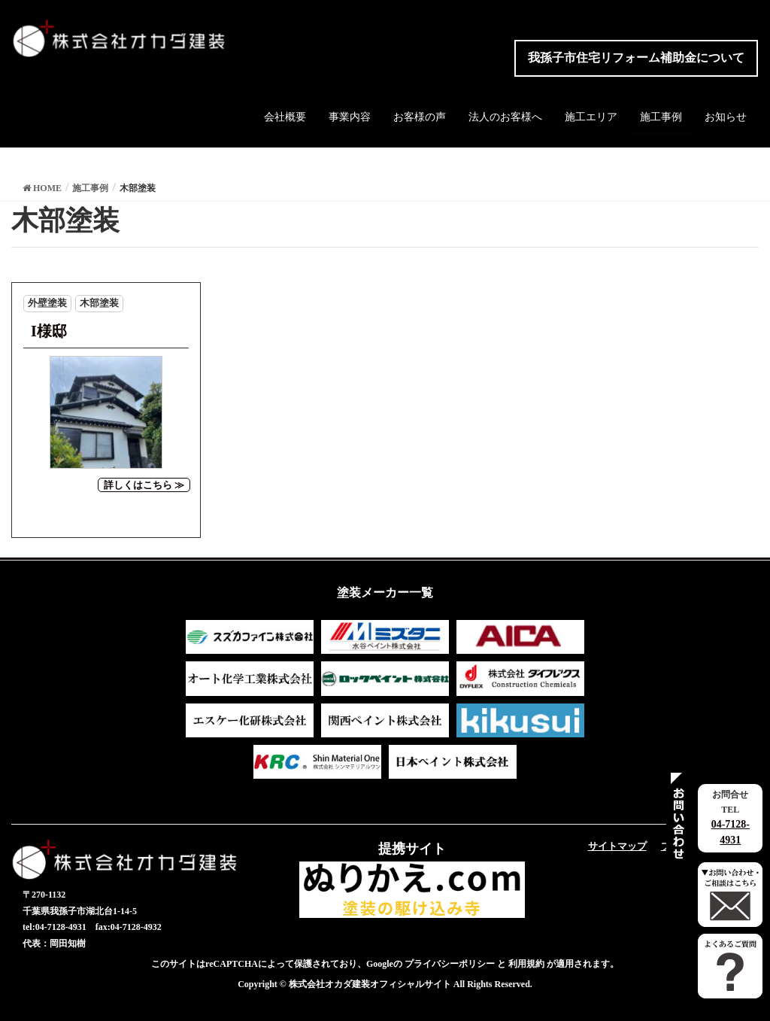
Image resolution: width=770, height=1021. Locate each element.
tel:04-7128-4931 (54, 927)
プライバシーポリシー (450, 964)
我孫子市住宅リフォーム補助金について (636, 57)
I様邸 (49, 331)
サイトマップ (617, 846)
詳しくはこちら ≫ (144, 485)
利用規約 (526, 964)
